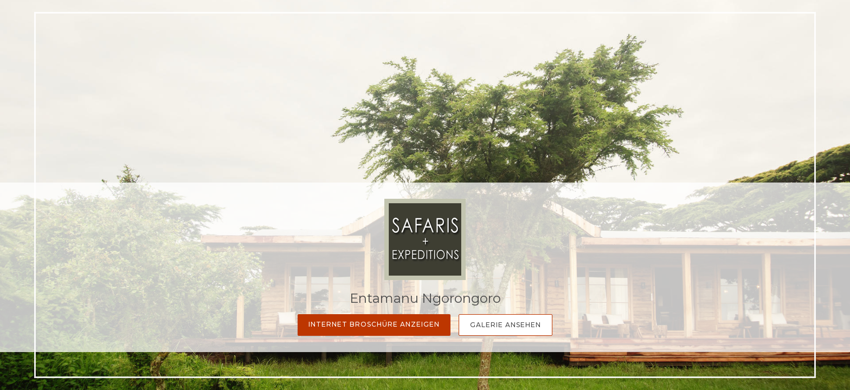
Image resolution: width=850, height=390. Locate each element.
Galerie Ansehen (505, 325)
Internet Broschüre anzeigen (374, 324)
